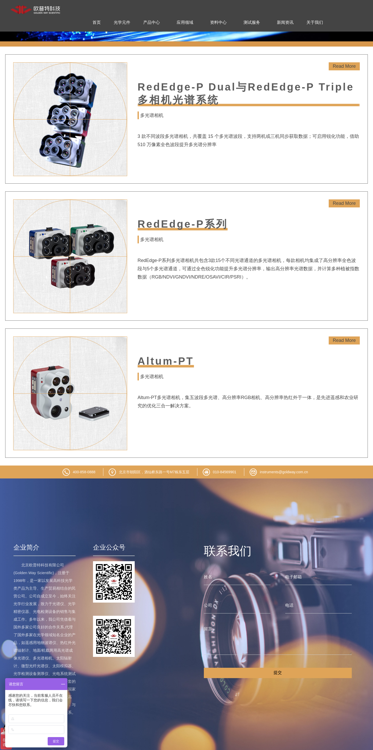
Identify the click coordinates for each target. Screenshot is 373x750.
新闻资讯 (285, 22)
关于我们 (314, 22)
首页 (96, 22)
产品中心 (151, 22)
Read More (344, 66)
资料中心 (218, 22)
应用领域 (185, 22)
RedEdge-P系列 (183, 224)
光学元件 (122, 22)
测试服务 (251, 22)
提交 (278, 672)
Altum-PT (166, 361)
